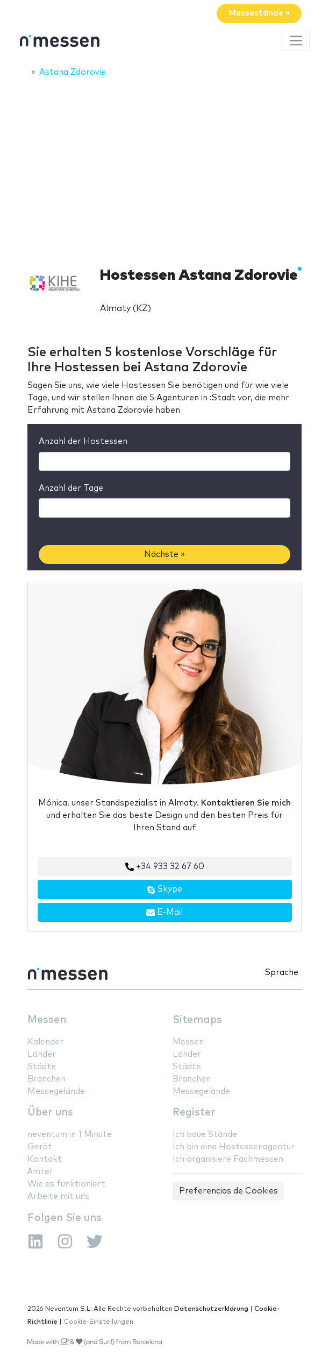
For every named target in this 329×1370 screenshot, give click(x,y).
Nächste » (164, 554)
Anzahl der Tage (71, 488)
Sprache (281, 973)
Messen (46, 1020)
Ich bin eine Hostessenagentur (234, 1147)
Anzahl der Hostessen (83, 441)
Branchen (46, 1079)
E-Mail (164, 912)
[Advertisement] (164, 165)
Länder (41, 1054)
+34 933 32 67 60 (164, 867)
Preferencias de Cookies (228, 1191)
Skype (164, 889)
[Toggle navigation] (296, 41)
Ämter (40, 1172)
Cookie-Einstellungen (98, 1321)
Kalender (45, 1042)
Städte (41, 1067)
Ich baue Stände (205, 1135)
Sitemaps (197, 1020)
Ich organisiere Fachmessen (228, 1159)
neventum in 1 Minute (69, 1135)
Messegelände (56, 1091)
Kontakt (44, 1159)
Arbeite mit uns (58, 1196)
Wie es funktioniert (66, 1184)
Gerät (39, 1147)
